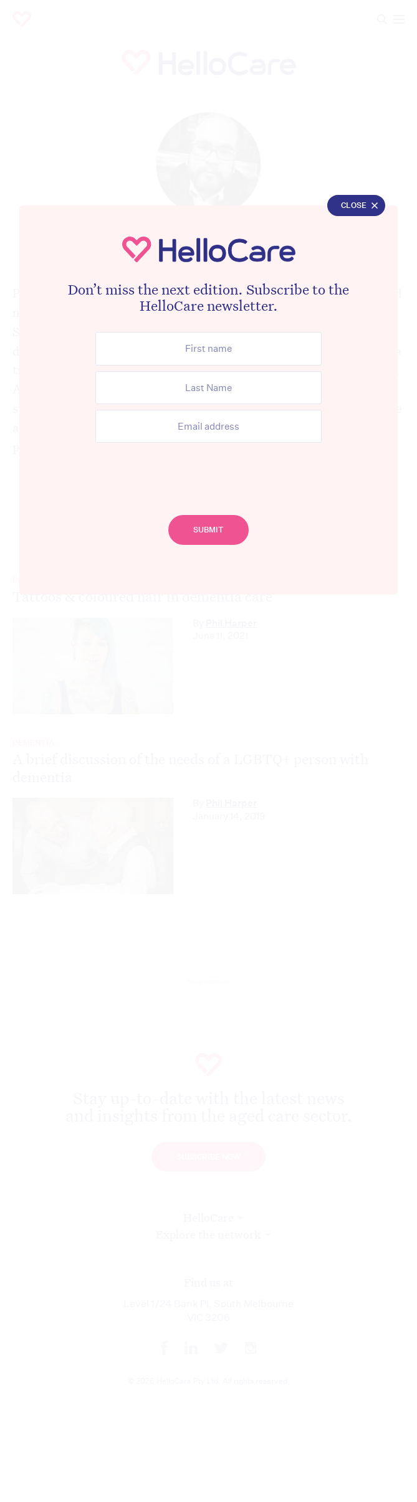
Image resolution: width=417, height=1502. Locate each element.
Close (354, 206)
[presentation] (208, 472)
